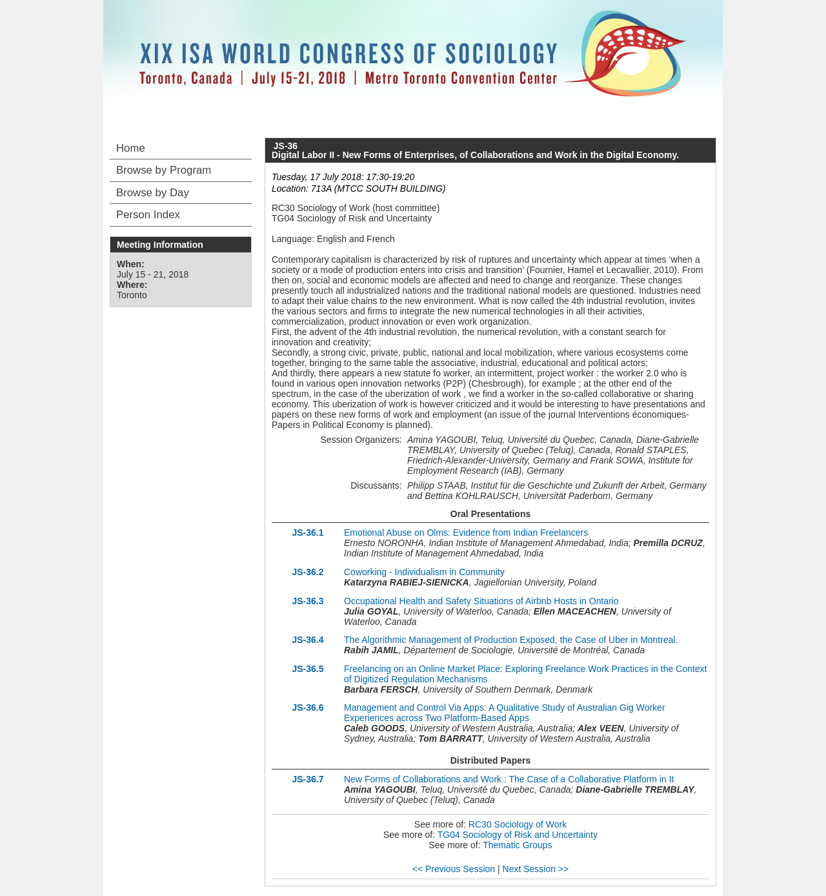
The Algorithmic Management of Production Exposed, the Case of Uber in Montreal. (511, 640)
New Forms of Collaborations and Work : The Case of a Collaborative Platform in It (509, 779)
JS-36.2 (307, 572)
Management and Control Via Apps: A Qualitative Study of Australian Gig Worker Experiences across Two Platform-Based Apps (504, 712)
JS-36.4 (307, 640)
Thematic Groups (517, 845)
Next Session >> (536, 869)
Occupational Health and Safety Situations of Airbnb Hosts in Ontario (481, 601)
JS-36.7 (307, 779)
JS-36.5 (307, 669)
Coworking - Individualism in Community (424, 572)
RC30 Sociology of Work (517, 824)
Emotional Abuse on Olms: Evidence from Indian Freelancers (466, 532)
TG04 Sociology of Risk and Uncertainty (518, 835)
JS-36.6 (307, 707)
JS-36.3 (307, 601)
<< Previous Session (453, 869)
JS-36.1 (307, 532)
